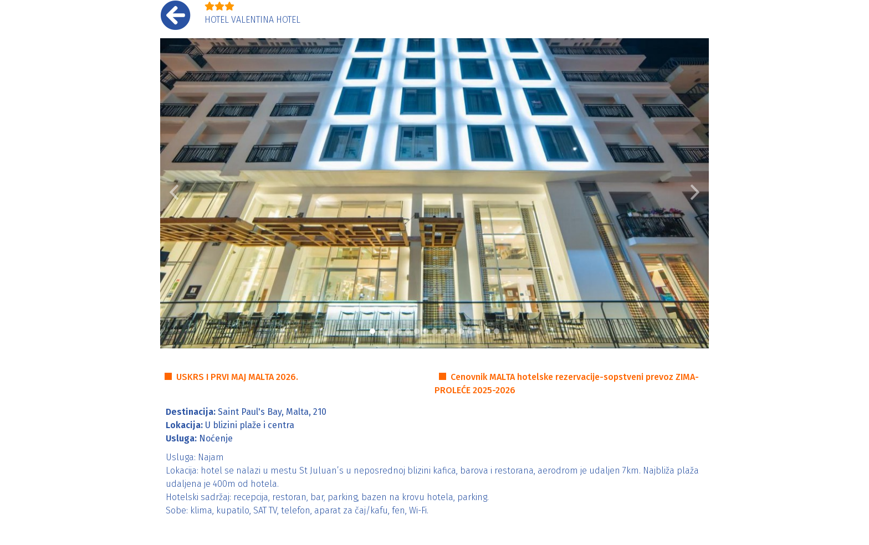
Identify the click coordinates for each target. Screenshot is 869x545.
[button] (174, 193)
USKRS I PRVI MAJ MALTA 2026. (237, 377)
